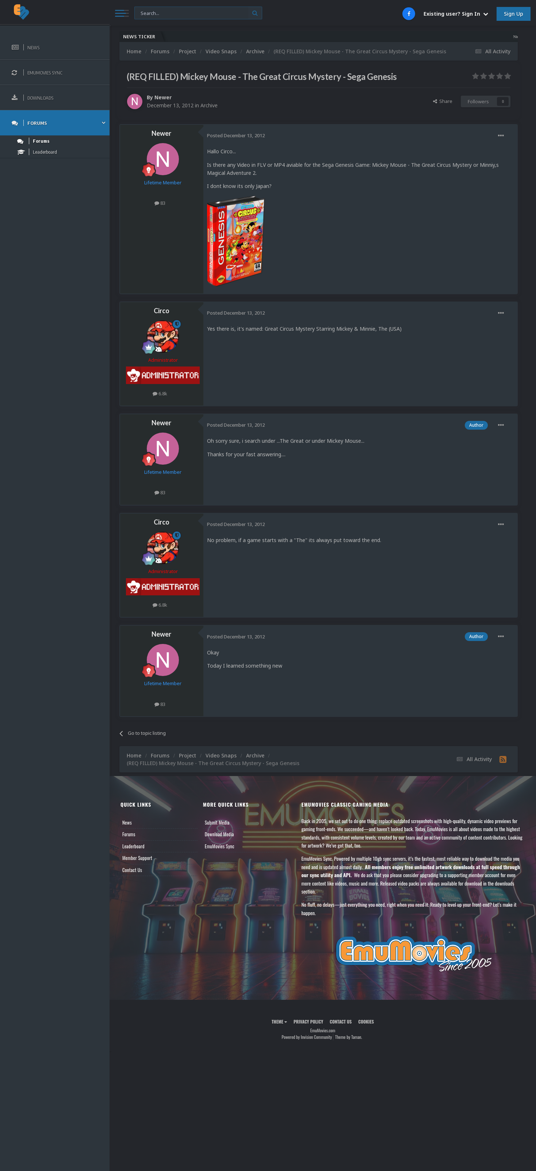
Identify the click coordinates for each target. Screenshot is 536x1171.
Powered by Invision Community (307, 1037)
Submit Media (217, 822)
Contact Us (132, 870)
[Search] (198, 13)
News (127, 822)
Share (442, 101)
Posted (236, 135)
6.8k (160, 393)
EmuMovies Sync (219, 846)
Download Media (219, 834)
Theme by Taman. (348, 1037)
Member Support (137, 857)
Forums (128, 834)
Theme (279, 1021)
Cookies (366, 1021)
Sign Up (513, 13)
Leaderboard (133, 846)
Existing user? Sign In (456, 13)
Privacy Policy (308, 1021)
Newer (163, 97)
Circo (161, 311)
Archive (209, 105)
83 (159, 203)
